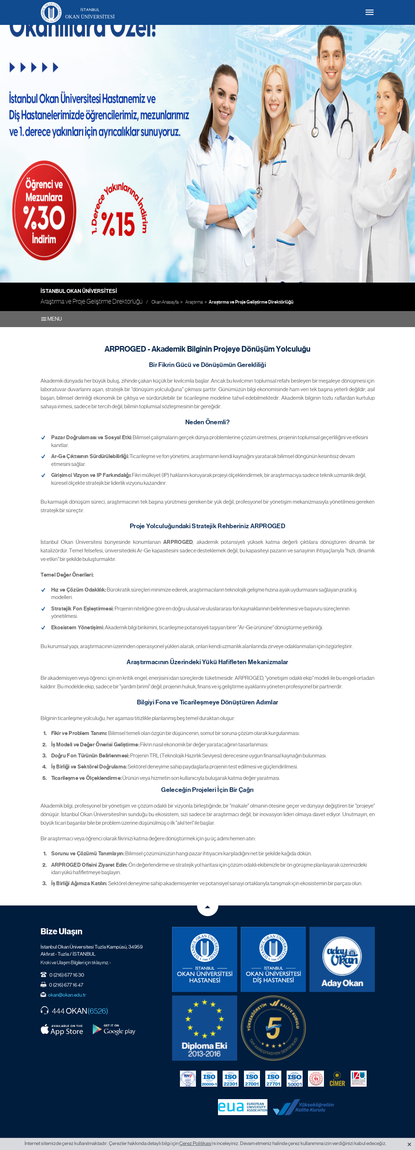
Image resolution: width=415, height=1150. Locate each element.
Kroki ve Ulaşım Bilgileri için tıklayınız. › (76, 962)
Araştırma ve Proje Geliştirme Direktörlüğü (251, 302)
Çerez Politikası (195, 1143)
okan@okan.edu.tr (67, 994)
